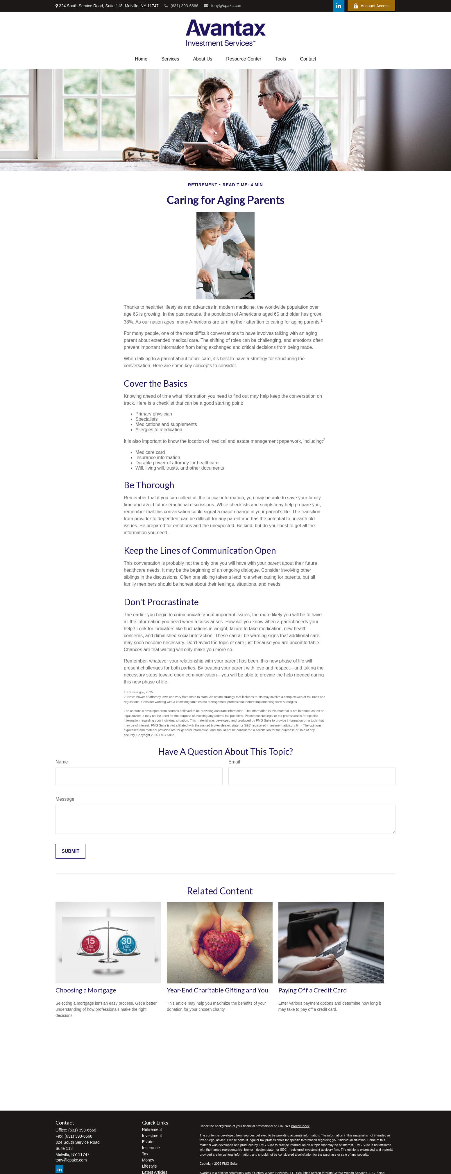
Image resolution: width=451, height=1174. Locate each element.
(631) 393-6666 (181, 5)
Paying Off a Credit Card (312, 990)
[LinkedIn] (338, 6)
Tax (145, 1154)
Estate (148, 1141)
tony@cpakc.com (223, 5)
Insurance (151, 1147)
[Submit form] (70, 851)
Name (62, 761)
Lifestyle (149, 1166)
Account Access (371, 5)
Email (234, 761)
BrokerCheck (300, 1126)
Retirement (152, 1129)
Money (148, 1160)
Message (65, 799)
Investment (152, 1135)
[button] (141, 59)
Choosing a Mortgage (86, 990)
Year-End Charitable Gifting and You (217, 990)
